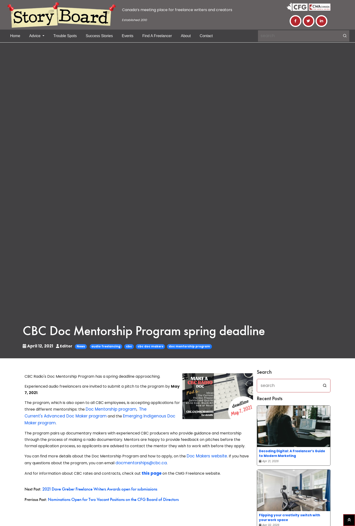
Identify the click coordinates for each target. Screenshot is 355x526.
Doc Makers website (205, 454)
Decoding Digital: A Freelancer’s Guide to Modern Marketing (292, 453)
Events (127, 36)
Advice (35, 36)
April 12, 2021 (37, 346)
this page (151, 470)
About (186, 36)
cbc (127, 346)
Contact (206, 36)
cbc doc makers (148, 346)
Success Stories (99, 36)
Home (15, 36)
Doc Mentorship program (109, 409)
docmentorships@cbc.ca (139, 461)
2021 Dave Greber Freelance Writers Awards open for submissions (97, 486)
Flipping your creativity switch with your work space (289, 517)
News (79, 346)
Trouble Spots (65, 36)
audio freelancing (103, 346)
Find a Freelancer (157, 36)
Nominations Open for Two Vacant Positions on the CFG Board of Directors (110, 496)
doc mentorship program (187, 346)
